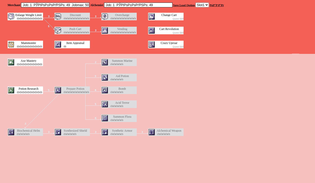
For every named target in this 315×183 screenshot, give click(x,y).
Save (176, 5)
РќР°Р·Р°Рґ (217, 5)
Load (183, 5)
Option (190, 5)
